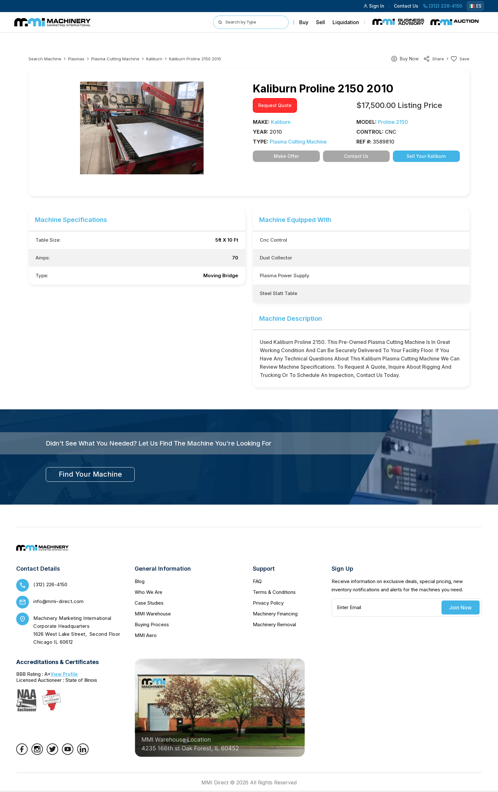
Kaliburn (154, 58)
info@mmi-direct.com (58, 601)
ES (475, 6)
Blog (140, 581)
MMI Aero (146, 635)
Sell (320, 22)
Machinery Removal (274, 624)
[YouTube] (67, 753)
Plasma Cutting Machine (115, 58)
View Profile (64, 674)
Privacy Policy (268, 603)
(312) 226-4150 (442, 6)
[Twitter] (52, 753)
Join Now (460, 607)
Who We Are (148, 592)
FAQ (257, 581)
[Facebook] (22, 753)
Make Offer (286, 156)
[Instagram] (37, 753)
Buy (303, 22)
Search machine (45, 58)
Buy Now (409, 58)
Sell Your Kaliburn (426, 156)
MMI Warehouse (153, 614)
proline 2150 (393, 122)
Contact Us (406, 6)
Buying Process (152, 624)
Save (460, 59)
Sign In (373, 6)
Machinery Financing (275, 614)
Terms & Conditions (274, 592)
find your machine (90, 474)
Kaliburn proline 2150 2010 (195, 58)
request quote (275, 105)
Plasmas (76, 58)
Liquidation (346, 22)
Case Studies (149, 603)
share (433, 59)
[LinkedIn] (83, 753)
